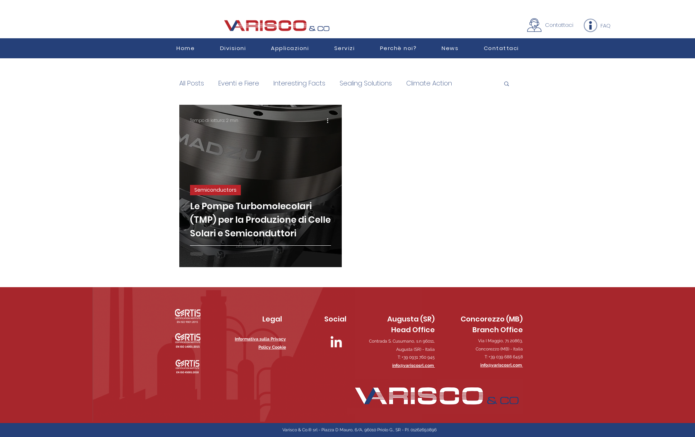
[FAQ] (605, 25)
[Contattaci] (559, 25)
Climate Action (429, 83)
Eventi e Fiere (238, 83)
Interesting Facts (299, 83)
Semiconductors (215, 189)
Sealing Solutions (366, 83)
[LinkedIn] (336, 343)
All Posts (191, 83)
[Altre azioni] (330, 120)
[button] (290, 48)
